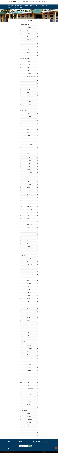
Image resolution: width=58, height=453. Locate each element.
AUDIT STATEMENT (46, 440)
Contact (43, 5)
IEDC (48, 1)
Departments (17, 5)
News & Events (35, 5)
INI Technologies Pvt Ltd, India (36, 451)
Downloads (30, 1)
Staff (46, 5)
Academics (12, 5)
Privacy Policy (45, 438)
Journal (34, 1)
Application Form (46, 439)
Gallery (40, 5)
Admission (22, 5)
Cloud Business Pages (29, 451)
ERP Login (45, 1)
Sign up (30, 439)
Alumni (27, 1)
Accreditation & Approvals (39, 1)
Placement (30, 5)
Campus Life (26, 5)
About (9, 5)
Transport (24, 1)
